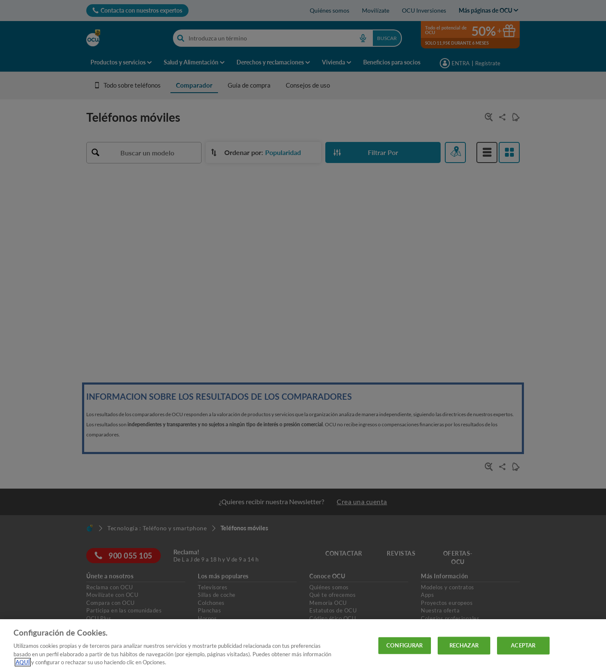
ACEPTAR (523, 645)
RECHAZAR (463, 645)
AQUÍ (23, 662)
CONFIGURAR (404, 645)
